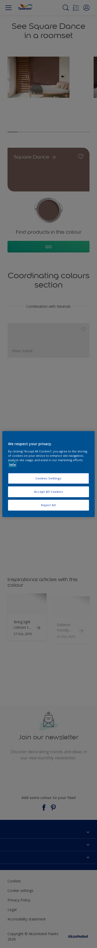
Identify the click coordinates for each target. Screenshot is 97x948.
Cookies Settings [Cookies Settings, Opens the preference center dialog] (48, 478)
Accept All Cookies (48, 492)
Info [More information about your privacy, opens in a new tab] (12, 464)
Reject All (48, 505)
